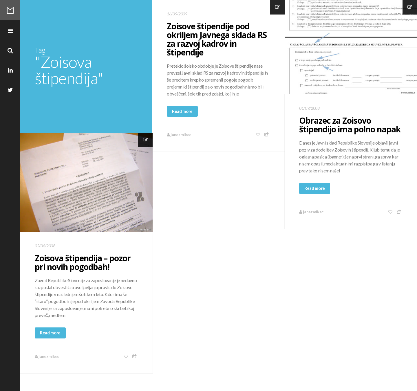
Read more (182, 111)
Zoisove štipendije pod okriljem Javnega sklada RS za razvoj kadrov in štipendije (217, 39)
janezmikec (179, 134)
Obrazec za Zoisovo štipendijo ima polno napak (349, 125)
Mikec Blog (10, 10)
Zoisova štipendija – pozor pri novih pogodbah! (83, 262)
